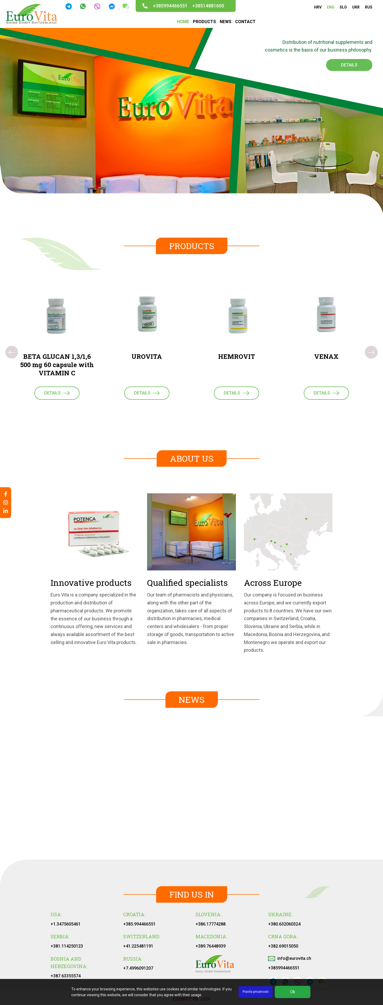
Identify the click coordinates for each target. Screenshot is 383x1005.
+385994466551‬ (283, 967)
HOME (183, 21)
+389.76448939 (210, 946)
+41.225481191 (138, 946)
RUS (368, 7)
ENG (330, 7)
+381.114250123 (67, 946)
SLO (343, 7)
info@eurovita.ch (289, 958)
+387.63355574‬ (66, 975)
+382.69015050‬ (283, 946)
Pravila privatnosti (256, 992)
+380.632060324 (284, 924)
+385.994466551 (139, 924)
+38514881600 (208, 6)
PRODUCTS (204, 21)
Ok (292, 991)
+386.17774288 (210, 924)
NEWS (225, 21)
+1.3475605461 (66, 924)
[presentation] (11, 352)
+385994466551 (170, 6)
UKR (356, 7)
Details (349, 65)
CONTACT (245, 21)
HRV (318, 7)
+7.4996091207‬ (138, 968)
